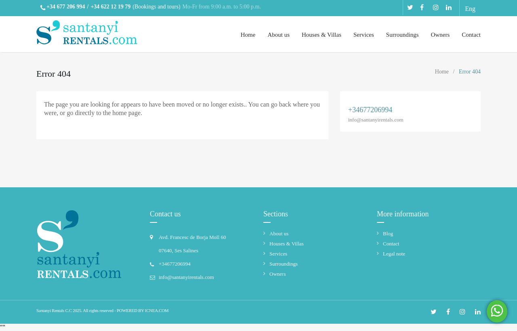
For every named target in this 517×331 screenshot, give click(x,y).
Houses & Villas (321, 34)
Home (248, 34)
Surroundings (402, 34)
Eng (470, 8)
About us (278, 34)
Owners (440, 34)
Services (363, 34)
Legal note (394, 254)
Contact (471, 34)
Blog (388, 233)
